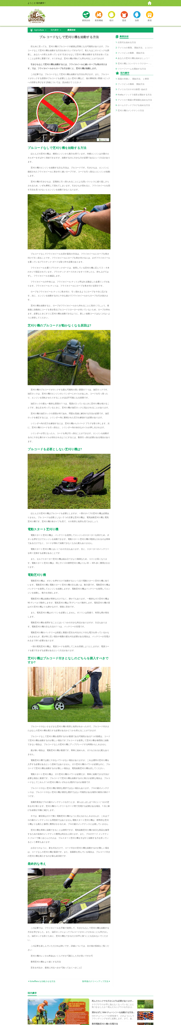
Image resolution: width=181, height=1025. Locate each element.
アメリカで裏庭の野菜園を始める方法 (135, 100)
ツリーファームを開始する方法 (132, 69)
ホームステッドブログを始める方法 (134, 105)
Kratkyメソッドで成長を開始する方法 (135, 94)
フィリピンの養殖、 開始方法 (131, 84)
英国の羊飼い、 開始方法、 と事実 (133, 79)
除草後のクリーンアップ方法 (95, 981)
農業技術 (71, 30)
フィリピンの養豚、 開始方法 (131, 53)
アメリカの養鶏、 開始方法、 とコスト (135, 47)
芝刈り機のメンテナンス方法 (131, 110)
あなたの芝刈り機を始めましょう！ (134, 58)
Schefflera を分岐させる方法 (42, 981)
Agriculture (39, 30)
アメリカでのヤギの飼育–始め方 (132, 89)
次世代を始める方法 (127, 42)
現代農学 (55, 30)
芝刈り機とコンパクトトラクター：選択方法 (135, 63)
